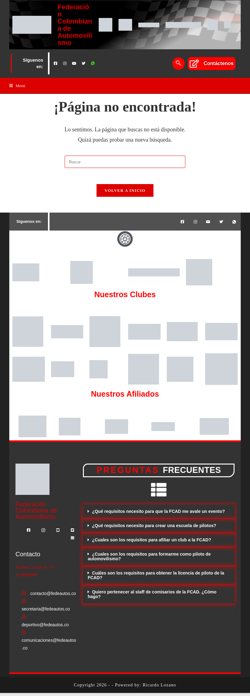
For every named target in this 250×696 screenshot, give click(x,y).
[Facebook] (55, 63)
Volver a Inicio (125, 193)
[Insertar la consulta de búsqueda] (125, 162)
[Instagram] (65, 63)
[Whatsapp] (92, 63)
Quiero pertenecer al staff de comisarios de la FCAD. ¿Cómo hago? (152, 597)
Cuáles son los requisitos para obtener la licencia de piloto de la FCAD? (156, 579)
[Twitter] (83, 63)
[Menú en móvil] (17, 86)
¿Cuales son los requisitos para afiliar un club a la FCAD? (151, 543)
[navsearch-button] (178, 63)
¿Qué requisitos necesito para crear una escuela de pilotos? (154, 528)
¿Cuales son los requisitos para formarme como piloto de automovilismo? (149, 560)
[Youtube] (74, 63)
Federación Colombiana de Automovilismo (75, 24)
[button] (159, 515)
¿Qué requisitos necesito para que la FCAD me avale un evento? (158, 514)
